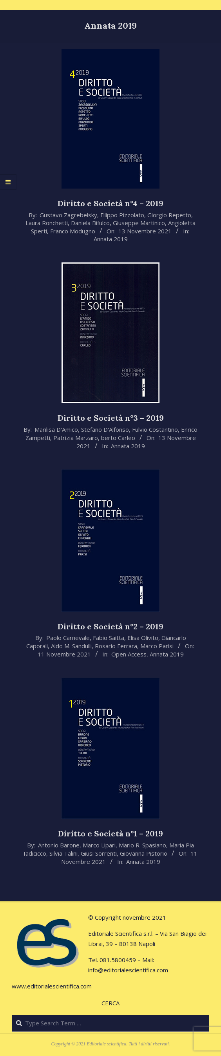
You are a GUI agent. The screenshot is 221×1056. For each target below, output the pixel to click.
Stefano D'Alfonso (105, 429)
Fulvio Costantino (155, 429)
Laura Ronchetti (46, 223)
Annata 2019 (111, 239)
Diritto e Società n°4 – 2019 (110, 203)
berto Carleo (118, 438)
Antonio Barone (59, 845)
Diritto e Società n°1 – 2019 (110, 833)
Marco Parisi (157, 646)
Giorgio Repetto (169, 215)
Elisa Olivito (142, 638)
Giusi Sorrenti (99, 853)
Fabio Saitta (108, 638)
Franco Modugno (72, 231)
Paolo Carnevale (68, 638)
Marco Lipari (99, 845)
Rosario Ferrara (116, 646)
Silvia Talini (63, 853)
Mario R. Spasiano (142, 845)
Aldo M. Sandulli (71, 646)
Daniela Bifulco (90, 223)
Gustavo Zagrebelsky (68, 215)
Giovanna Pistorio (143, 853)
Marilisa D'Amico (56, 429)
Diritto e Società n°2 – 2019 (110, 626)
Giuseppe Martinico (139, 223)
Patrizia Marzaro (75, 438)
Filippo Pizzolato (122, 215)
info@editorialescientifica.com (128, 970)
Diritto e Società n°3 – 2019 (111, 418)
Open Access (129, 654)
